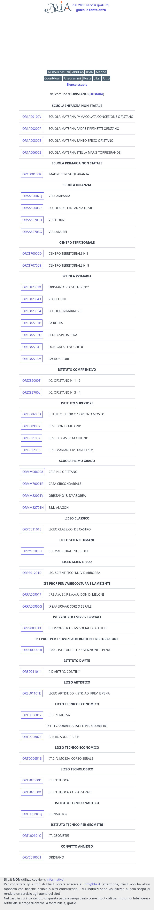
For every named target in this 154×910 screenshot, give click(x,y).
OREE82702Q (32, 335)
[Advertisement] (77, 42)
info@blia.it (92, 884)
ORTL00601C (31, 835)
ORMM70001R (32, 484)
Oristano (96, 94)
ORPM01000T (32, 551)
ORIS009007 (31, 426)
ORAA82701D (32, 220)
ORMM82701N (33, 507)
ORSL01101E (31, 693)
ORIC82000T (31, 380)
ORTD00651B (32, 758)
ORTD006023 (32, 737)
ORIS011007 (31, 438)
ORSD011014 (32, 671)
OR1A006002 (31, 152)
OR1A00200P (31, 128)
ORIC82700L (31, 392)
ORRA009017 (32, 594)
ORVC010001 (31, 857)
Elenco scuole (76, 84)
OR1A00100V (31, 117)
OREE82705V (31, 359)
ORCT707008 (31, 265)
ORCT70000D (32, 253)
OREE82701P (31, 323)
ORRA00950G (32, 606)
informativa (55, 879)
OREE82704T (31, 347)
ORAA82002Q (32, 196)
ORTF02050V (31, 792)
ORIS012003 (31, 450)
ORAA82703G (32, 232)
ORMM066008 (32, 472)
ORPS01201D (32, 573)
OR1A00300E (31, 140)
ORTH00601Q (32, 814)
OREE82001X (31, 287)
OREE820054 (31, 311)
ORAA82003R (32, 208)
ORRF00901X (31, 628)
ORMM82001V (32, 495)
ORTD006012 (32, 715)
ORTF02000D (31, 780)
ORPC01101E (31, 529)
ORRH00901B (32, 650)
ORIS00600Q (31, 414)
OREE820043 (31, 299)
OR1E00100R (31, 174)
